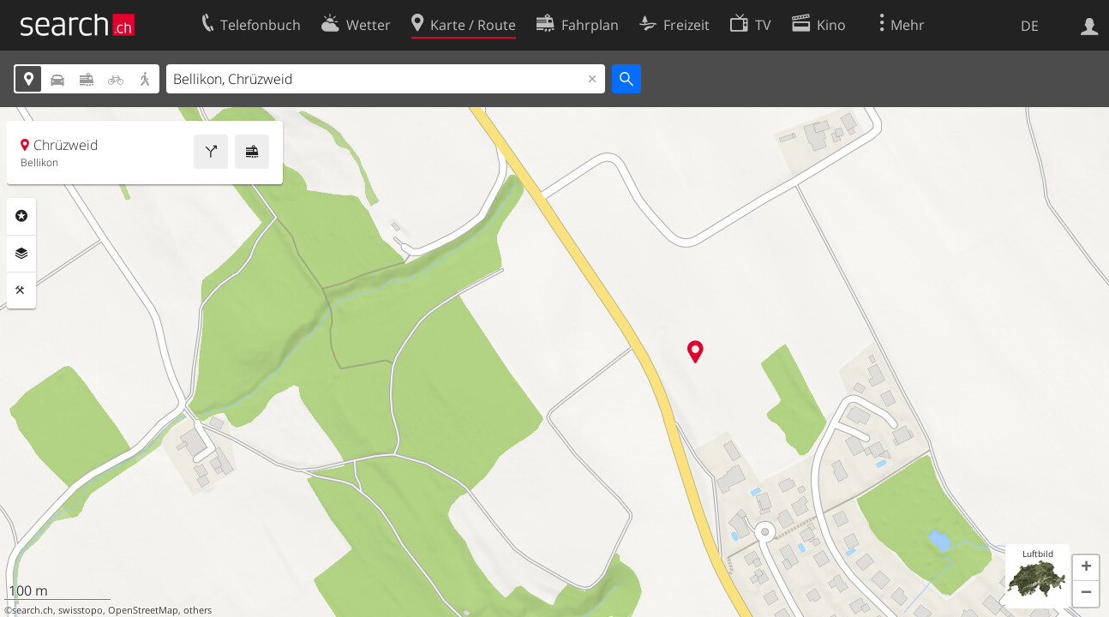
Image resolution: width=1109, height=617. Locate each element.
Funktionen (21, 290)
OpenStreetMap (143, 610)
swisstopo (80, 610)
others (197, 610)
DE (1030, 25)
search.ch (32, 610)
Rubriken (21, 216)
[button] (1086, 568)
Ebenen (21, 254)
